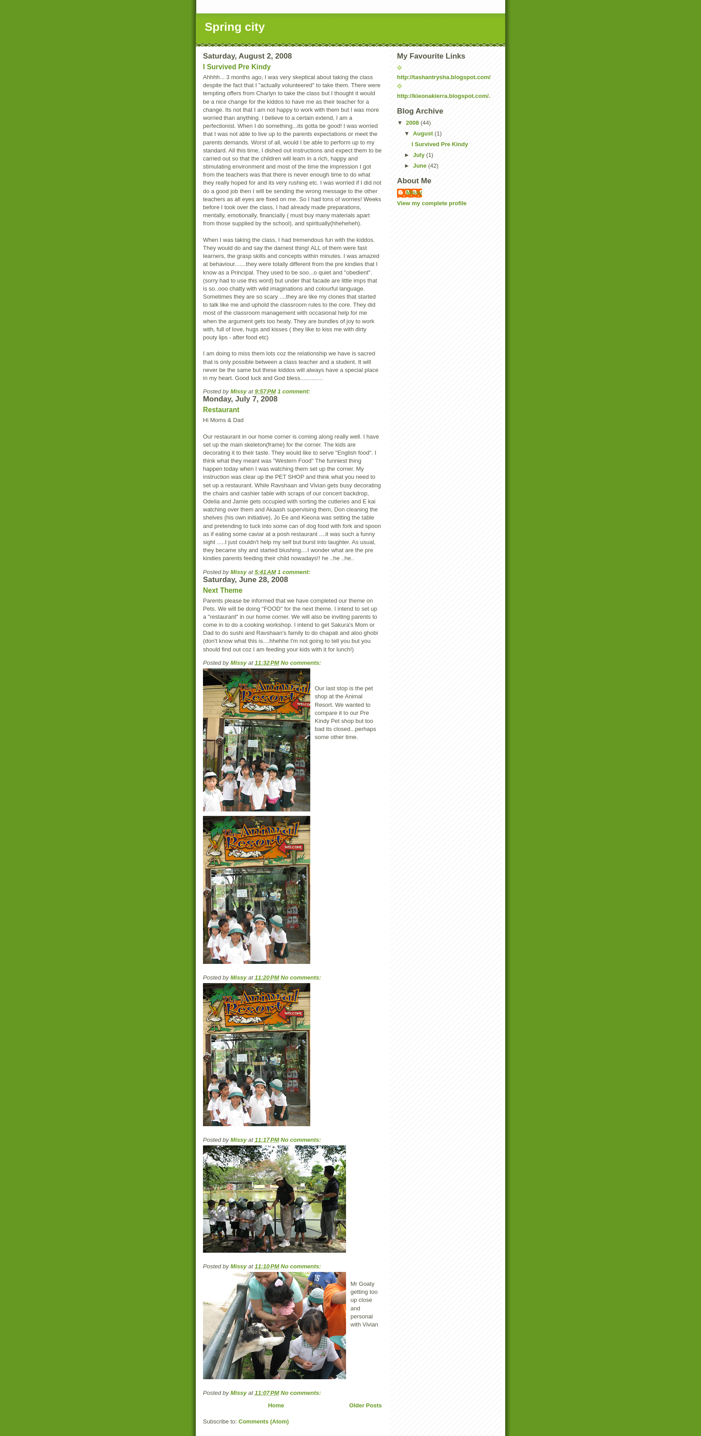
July (420, 155)
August (424, 133)
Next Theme (222, 590)
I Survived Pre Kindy (237, 67)
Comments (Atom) (264, 1421)
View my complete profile (432, 203)
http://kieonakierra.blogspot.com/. (443, 96)
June (420, 165)
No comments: (302, 662)
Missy (414, 192)
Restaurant (221, 410)
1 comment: (295, 391)
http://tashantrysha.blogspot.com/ (443, 77)
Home (276, 1405)
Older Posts (365, 1405)
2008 (413, 122)
